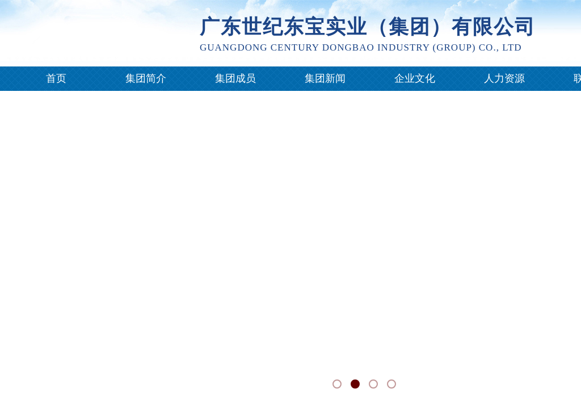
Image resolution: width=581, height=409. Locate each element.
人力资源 (504, 78)
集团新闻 (325, 78)
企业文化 (414, 78)
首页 (56, 78)
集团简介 (145, 78)
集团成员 (235, 78)
